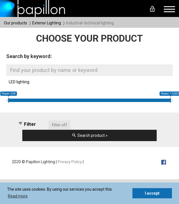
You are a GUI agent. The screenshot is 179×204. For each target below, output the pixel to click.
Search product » (90, 135)
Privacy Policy (70, 162)
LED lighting (19, 82)
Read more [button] (18, 196)
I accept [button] (152, 193)
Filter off (59, 125)
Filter (27, 124)
